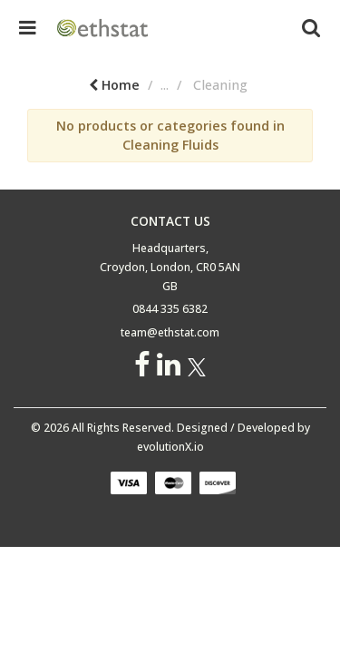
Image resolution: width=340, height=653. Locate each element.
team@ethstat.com (170, 332)
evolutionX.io (170, 446)
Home (44, 84)
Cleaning (312, 84)
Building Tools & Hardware (175, 84)
